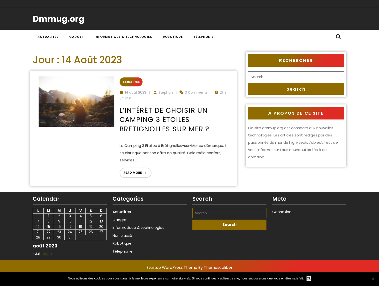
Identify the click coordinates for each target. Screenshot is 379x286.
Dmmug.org (58, 19)
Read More (134, 169)
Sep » (47, 253)
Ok (309, 278)
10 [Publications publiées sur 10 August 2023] (70, 221)
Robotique (173, 37)
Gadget (76, 37)
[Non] (373, 279)
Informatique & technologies (123, 37)
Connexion (281, 211)
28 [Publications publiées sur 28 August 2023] (38, 237)
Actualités (48, 37)
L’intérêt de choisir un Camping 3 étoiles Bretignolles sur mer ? (163, 120)
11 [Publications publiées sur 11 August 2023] (81, 221)
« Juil (36, 253)
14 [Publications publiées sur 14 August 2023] (38, 226)
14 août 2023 (136, 94)
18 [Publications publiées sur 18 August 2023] (80, 226)
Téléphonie (204, 37)
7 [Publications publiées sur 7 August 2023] (38, 221)
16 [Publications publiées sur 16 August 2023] (59, 226)
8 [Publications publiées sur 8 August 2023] (48, 221)
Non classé (122, 235)
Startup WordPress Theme (171, 267)
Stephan (163, 94)
